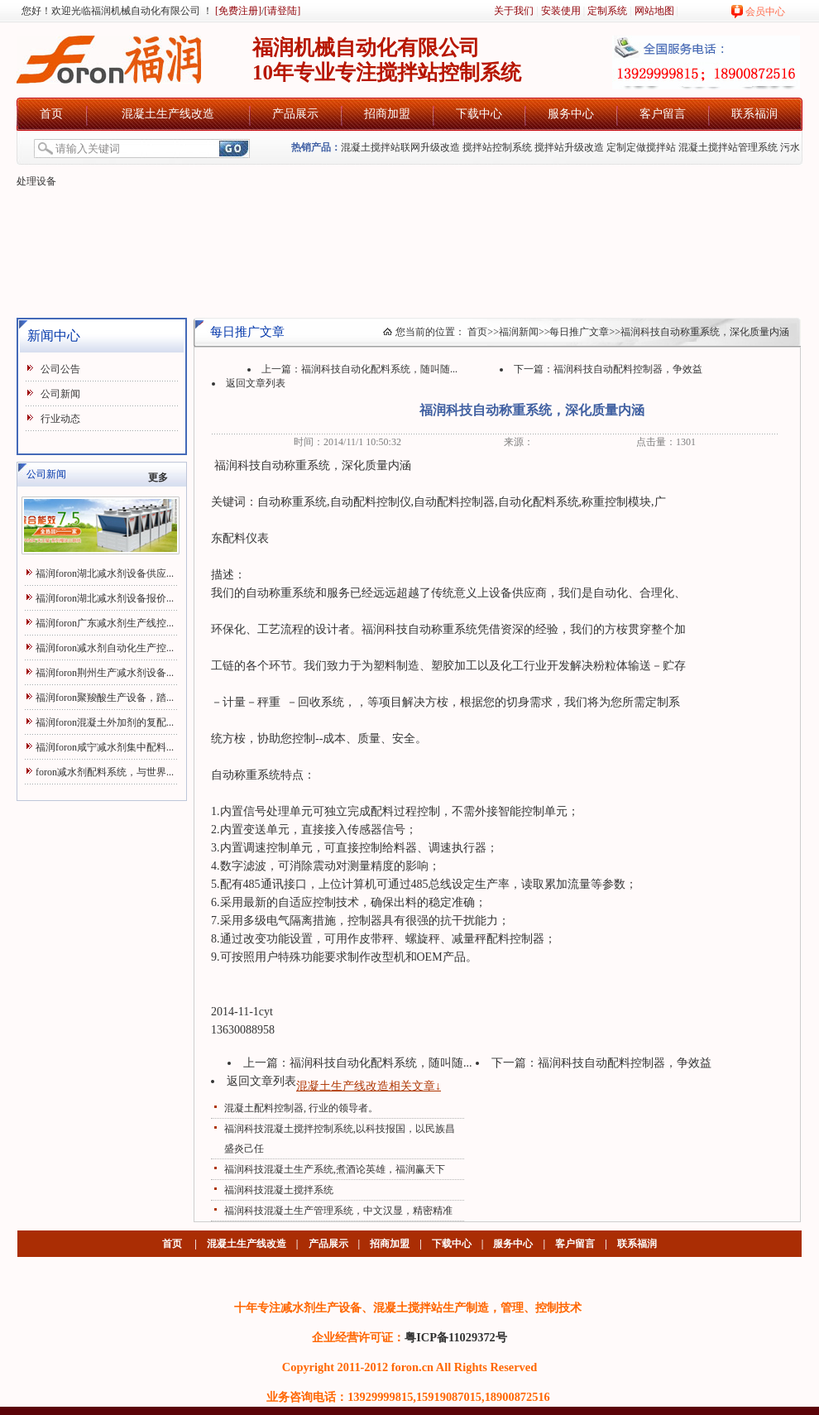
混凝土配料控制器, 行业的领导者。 (301, 1108)
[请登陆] (282, 11)
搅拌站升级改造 (569, 147)
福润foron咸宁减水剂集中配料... (105, 747)
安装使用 (561, 11)
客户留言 (662, 114)
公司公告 (60, 369)
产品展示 (295, 114)
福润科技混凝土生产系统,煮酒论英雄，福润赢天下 (334, 1169)
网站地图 (654, 11)
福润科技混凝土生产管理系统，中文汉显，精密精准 (338, 1210)
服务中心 (571, 114)
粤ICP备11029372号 (456, 1337)
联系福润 (754, 114)
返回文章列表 (255, 383)
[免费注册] (237, 11)
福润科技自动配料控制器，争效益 (627, 369)
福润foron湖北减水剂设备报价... (105, 598)
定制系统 (607, 11)
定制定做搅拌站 (641, 147)
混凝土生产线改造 (168, 114)
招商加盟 (387, 114)
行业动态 (60, 418)
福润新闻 (519, 332)
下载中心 (479, 114)
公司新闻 (60, 394)
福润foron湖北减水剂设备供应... (105, 573)
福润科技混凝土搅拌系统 (278, 1190)
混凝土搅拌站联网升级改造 (400, 147)
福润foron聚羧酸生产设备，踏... (105, 697)
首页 (51, 114)
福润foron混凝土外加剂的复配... (105, 722)
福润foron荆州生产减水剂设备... (105, 673)
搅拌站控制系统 (497, 147)
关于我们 (514, 11)
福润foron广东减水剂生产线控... (105, 623)
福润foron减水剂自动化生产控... (105, 648)
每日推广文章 (579, 332)
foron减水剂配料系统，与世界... (105, 772)
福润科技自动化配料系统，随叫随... (379, 369)
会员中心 (765, 11)
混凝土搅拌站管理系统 (728, 147)
